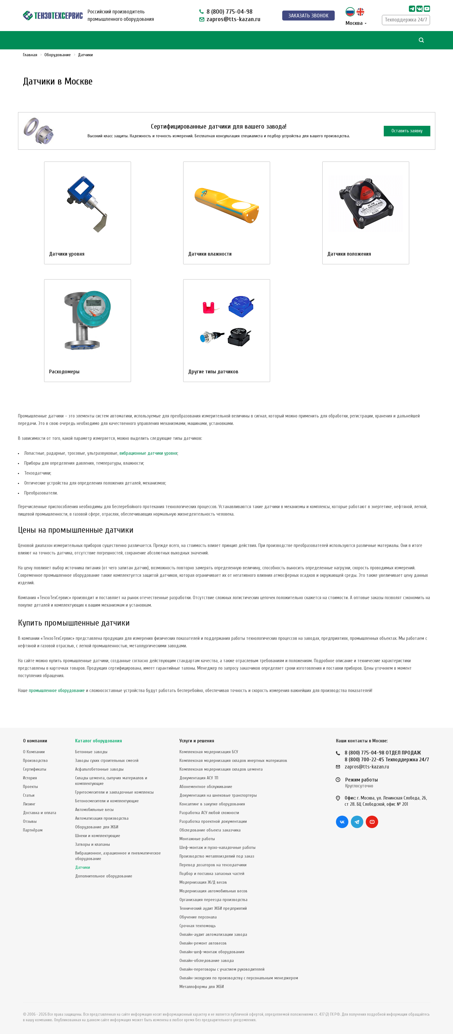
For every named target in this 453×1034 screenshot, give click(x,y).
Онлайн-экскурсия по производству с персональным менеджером (238, 978)
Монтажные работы (197, 838)
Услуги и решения (196, 741)
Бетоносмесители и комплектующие (107, 801)
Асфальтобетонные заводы (99, 769)
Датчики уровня (66, 254)
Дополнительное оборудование (103, 876)
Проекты (30, 786)
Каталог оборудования (98, 741)
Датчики (82, 867)
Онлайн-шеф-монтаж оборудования (211, 951)
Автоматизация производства (102, 818)
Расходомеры (64, 372)
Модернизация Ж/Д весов (203, 882)
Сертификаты (34, 769)
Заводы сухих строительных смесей (106, 760)
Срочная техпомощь (197, 925)
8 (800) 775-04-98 (229, 11)
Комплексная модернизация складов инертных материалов (233, 760)
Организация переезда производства (213, 899)
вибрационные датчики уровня (148, 453)
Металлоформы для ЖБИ (201, 986)
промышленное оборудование (57, 690)
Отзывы (30, 821)
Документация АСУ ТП (198, 778)
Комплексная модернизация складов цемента (221, 769)
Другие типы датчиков (213, 372)
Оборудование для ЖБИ (96, 827)
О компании (35, 741)
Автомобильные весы (94, 809)
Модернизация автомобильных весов (213, 891)
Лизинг (29, 804)
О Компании (34, 751)
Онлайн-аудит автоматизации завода (213, 934)
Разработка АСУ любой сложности (209, 812)
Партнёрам (33, 830)
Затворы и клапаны (92, 844)
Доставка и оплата (39, 812)
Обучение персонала (198, 917)
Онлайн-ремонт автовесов (203, 943)
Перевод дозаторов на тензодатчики (213, 865)
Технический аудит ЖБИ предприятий (213, 908)
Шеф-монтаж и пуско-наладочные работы (217, 847)
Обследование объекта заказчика (210, 830)
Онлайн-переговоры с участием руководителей (222, 969)
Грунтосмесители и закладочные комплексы (114, 792)
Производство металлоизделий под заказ (216, 856)
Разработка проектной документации (213, 821)
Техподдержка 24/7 (406, 20)
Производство (35, 760)
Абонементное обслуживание (205, 786)
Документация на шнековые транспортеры (218, 795)
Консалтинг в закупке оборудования (212, 804)
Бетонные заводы (91, 751)
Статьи (28, 795)
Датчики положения (349, 254)
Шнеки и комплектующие (97, 835)
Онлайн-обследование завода (206, 960)
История (30, 778)
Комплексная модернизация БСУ (208, 751)
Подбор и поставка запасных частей (211, 873)
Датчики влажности (210, 254)
